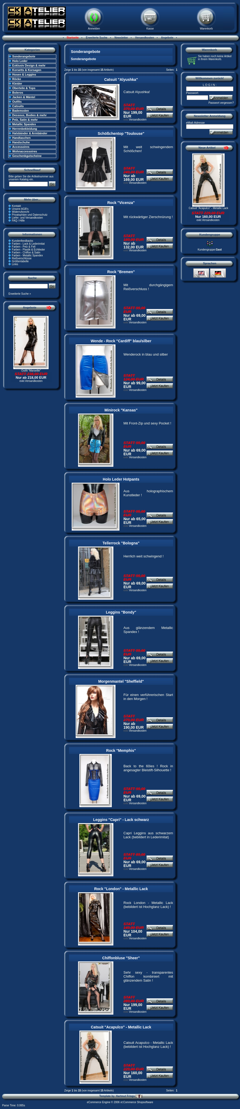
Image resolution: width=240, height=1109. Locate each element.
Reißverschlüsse (22, 258)
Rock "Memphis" (121, 750)
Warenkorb (206, 28)
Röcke (16, 79)
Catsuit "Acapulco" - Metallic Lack (121, 1027)
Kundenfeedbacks (22, 240)
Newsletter (121, 37)
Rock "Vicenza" (121, 203)
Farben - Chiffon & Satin (26, 252)
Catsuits (18, 106)
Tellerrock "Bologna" (120, 543)
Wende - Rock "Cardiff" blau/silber (121, 341)
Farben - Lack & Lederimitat (28, 243)
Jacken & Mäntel (23, 97)
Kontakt (16, 206)
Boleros (17, 92)
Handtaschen (21, 137)
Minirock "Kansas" (121, 410)
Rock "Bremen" (121, 272)
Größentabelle (20, 261)
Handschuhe (21, 142)
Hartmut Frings (129, 1096)
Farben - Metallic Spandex (27, 255)
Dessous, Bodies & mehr (29, 115)
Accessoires (20, 146)
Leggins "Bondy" (121, 612)
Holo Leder (19, 60)
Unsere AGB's (20, 208)
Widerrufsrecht (20, 211)
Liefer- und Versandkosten (27, 217)
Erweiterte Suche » (19, 293)
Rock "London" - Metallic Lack (121, 889)
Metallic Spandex (24, 124)
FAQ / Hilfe (18, 220)
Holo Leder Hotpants (121, 479)
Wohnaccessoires (24, 151)
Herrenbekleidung (24, 128)
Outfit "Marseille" (31, 370)
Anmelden (94, 28)
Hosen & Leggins (24, 74)
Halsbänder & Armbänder (29, 133)
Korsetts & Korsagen (26, 70)
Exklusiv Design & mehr (28, 65)
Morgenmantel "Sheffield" (121, 681)
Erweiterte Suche (96, 37)
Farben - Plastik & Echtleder (28, 249)
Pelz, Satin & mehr (25, 119)
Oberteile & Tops (23, 88)
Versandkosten (144, 37)
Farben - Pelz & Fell (23, 246)
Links (15, 264)
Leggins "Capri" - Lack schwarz (121, 820)
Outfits (17, 101)
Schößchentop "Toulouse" (121, 133)
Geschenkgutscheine (27, 155)
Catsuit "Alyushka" (121, 79)
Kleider (17, 83)
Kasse (150, 28)
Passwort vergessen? (221, 102)
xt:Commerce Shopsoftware (136, 1102)
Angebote (166, 37)
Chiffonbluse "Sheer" (121, 958)
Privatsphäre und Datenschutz (30, 214)
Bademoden (20, 110)
